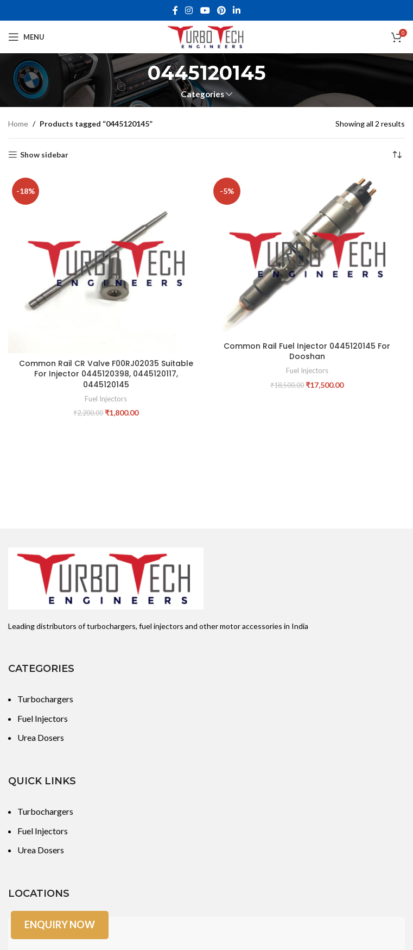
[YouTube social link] (204, 10)
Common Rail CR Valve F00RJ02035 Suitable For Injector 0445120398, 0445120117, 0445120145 (106, 374)
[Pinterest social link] (221, 10)
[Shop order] (397, 155)
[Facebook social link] (175, 10)
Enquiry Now (59, 924)
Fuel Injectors (106, 398)
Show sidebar (44, 154)
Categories (202, 94)
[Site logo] (207, 36)
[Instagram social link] (189, 10)
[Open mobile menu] (26, 37)
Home (18, 123)
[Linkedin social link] (236, 10)
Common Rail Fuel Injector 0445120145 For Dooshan (307, 351)
